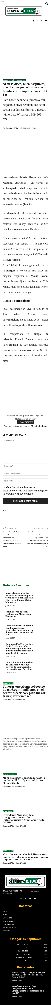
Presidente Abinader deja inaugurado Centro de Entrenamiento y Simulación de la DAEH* (23, 819)
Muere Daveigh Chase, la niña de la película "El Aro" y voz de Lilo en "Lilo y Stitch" (24, 780)
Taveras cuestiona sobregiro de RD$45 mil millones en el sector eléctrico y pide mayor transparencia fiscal (24, 691)
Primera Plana (20, 80)
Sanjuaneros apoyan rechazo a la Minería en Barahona (18, 614)
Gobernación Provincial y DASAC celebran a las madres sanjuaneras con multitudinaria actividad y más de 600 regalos (19, 648)
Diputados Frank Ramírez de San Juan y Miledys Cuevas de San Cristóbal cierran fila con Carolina (19, 666)
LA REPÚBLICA (8, 80)
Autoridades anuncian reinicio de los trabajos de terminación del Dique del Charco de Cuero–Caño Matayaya (19, 598)
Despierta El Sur (12, 128)
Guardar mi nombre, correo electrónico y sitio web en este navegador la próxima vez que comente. (25, 490)
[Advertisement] (25, 50)
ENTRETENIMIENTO (9, 774)
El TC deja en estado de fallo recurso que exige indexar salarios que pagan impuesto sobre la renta (25, 857)
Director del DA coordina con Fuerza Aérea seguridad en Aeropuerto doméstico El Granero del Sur (19, 630)
